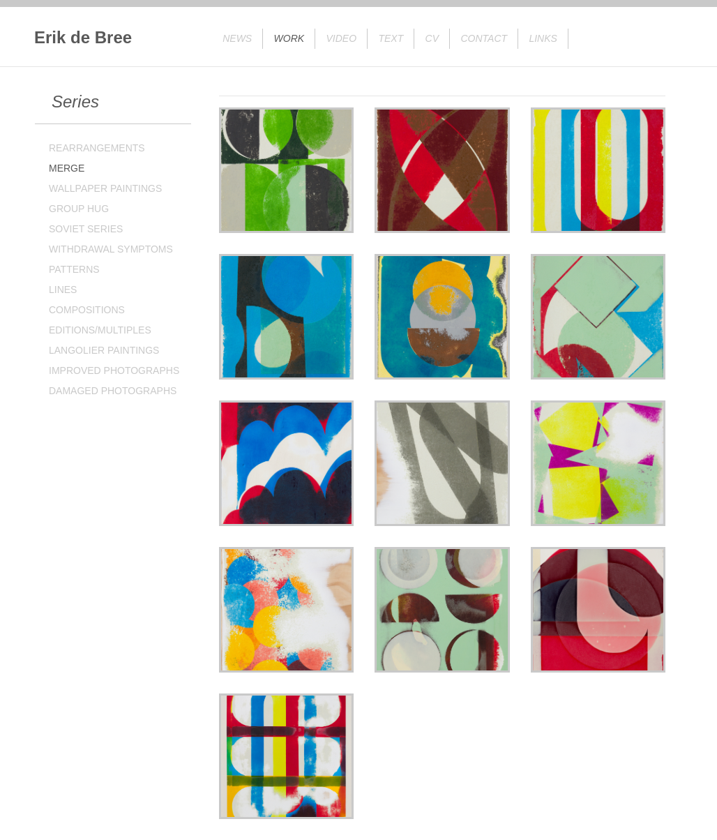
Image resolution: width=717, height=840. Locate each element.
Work (289, 38)
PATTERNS (74, 269)
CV (432, 38)
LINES (63, 289)
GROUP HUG (79, 208)
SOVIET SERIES (86, 228)
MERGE (66, 168)
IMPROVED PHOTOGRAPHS (114, 370)
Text (390, 38)
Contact (483, 38)
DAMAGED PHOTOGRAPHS (112, 390)
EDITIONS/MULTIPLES (100, 330)
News (237, 38)
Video (341, 38)
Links (543, 38)
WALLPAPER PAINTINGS (105, 188)
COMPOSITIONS (87, 309)
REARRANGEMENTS (97, 147)
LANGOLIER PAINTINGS (104, 350)
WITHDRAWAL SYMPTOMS (111, 249)
